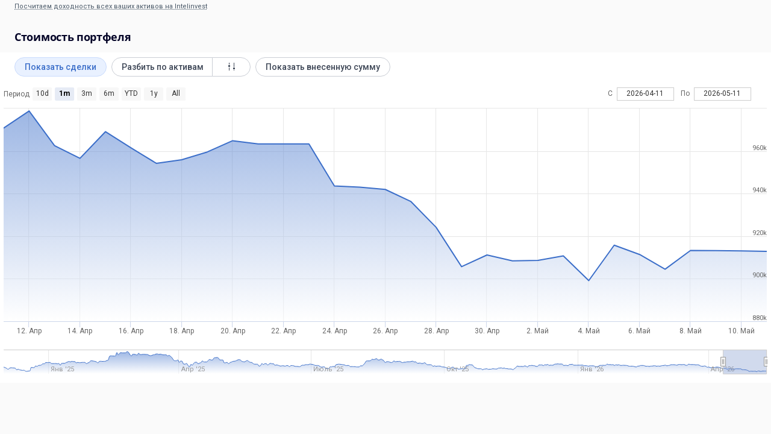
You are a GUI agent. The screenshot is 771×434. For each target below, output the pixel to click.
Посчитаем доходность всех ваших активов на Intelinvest (110, 6)
